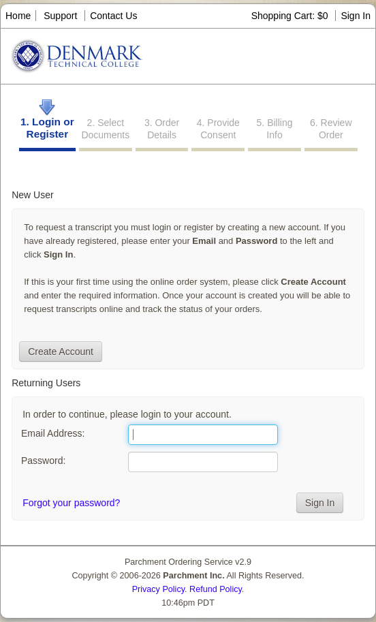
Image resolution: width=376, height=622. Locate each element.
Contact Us (113, 15)
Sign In (356, 15)
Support (60, 15)
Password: (43, 460)
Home (18, 15)
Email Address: (52, 433)
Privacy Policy (158, 589)
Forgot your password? (71, 502)
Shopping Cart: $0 (291, 15)
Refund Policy (215, 589)
